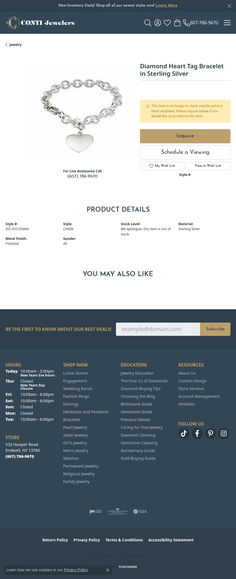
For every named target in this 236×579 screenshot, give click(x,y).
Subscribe (215, 329)
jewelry (15, 44)
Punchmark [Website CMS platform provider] (128, 567)
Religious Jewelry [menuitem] (78, 473)
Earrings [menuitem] (71, 404)
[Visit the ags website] (117, 511)
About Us (187, 373)
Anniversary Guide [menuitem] (138, 450)
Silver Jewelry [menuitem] (75, 435)
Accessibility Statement (171, 539)
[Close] (229, 5)
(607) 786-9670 (82, 176)
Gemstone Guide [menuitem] (136, 411)
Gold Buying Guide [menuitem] (138, 458)
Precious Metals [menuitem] (135, 419)
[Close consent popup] (107, 570)
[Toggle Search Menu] (147, 22)
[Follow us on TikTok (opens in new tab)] (184, 433)
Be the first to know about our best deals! (58, 329)
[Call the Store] (20, 456)
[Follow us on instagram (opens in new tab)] (223, 433)
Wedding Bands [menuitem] (77, 388)
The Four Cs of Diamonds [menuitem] (144, 380)
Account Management (199, 396)
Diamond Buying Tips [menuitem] (141, 388)
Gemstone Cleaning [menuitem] (139, 442)
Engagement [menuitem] (75, 380)
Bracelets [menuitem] (71, 419)
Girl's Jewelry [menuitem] (75, 442)
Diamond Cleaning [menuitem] (138, 435)
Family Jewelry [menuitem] (76, 481)
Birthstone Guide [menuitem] (137, 404)
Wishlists (186, 404)
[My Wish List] (167, 22)
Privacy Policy (87, 539)
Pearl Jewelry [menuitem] (75, 427)
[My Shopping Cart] (176, 22)
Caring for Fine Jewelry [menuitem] (142, 427)
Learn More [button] (166, 6)
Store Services (191, 388)
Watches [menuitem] (71, 458)
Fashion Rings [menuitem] (76, 396)
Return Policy (55, 539)
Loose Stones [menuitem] (75, 373)
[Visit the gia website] (140, 511)
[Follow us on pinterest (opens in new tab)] (210, 433)
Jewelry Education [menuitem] (137, 373)
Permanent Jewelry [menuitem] (80, 466)
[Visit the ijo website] (95, 511)
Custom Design (192, 380)
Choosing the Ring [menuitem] (138, 396)
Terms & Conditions (124, 539)
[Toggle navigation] (227, 23)
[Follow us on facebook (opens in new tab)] (197, 433)
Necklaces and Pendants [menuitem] (85, 411)
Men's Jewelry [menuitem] (76, 450)
